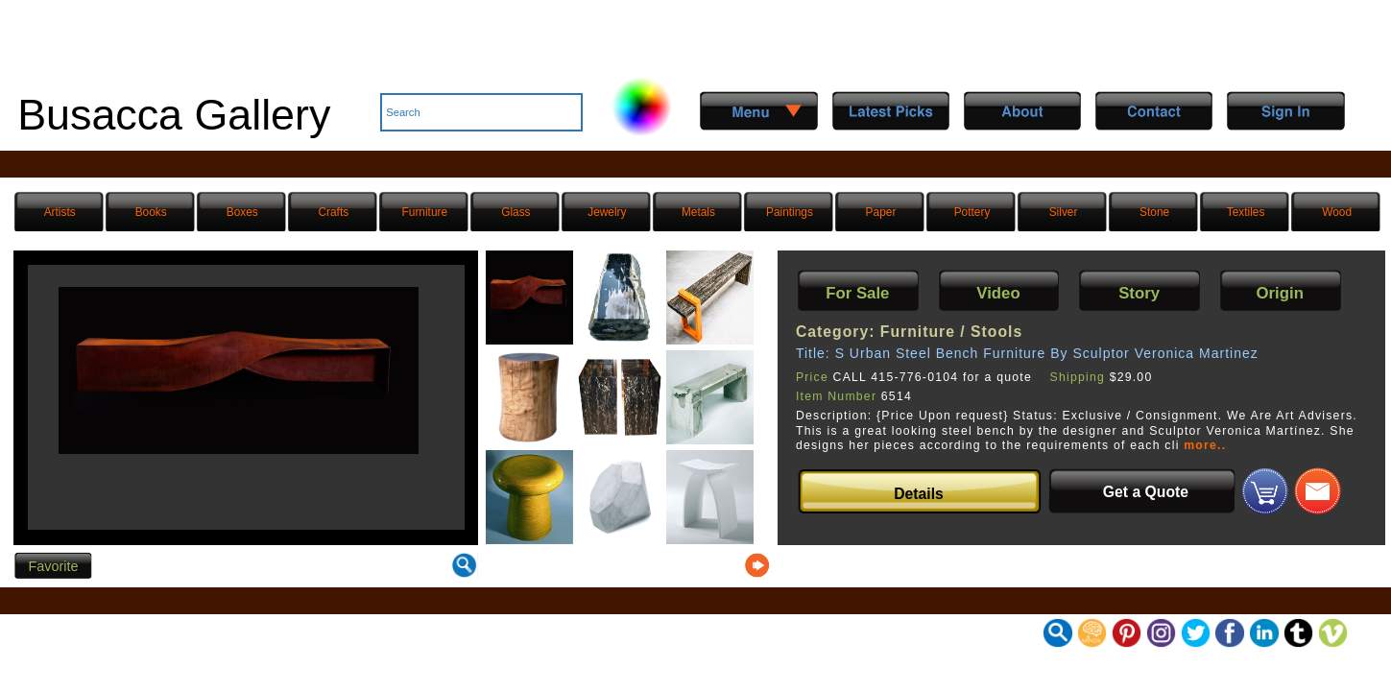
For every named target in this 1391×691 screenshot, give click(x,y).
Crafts (333, 212)
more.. (1205, 445)
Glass (515, 212)
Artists (60, 212)
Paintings (789, 212)
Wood (1337, 212)
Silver (1063, 212)
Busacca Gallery (173, 114)
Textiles (1246, 212)
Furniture (425, 212)
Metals (698, 212)
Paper (881, 212)
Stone (1154, 212)
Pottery (972, 212)
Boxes (242, 212)
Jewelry (607, 212)
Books (151, 212)
